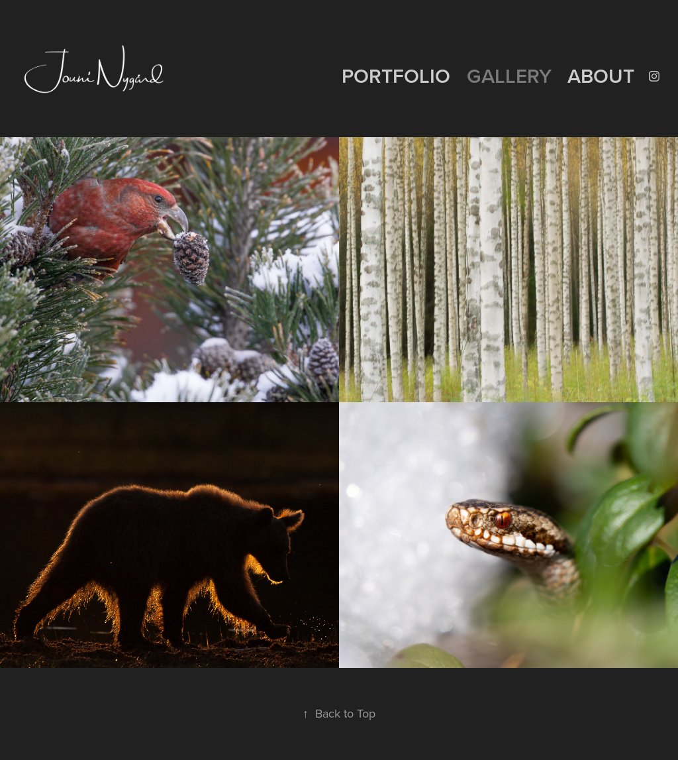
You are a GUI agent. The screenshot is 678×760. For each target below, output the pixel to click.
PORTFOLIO (396, 76)
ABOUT (600, 76)
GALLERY (509, 76)
